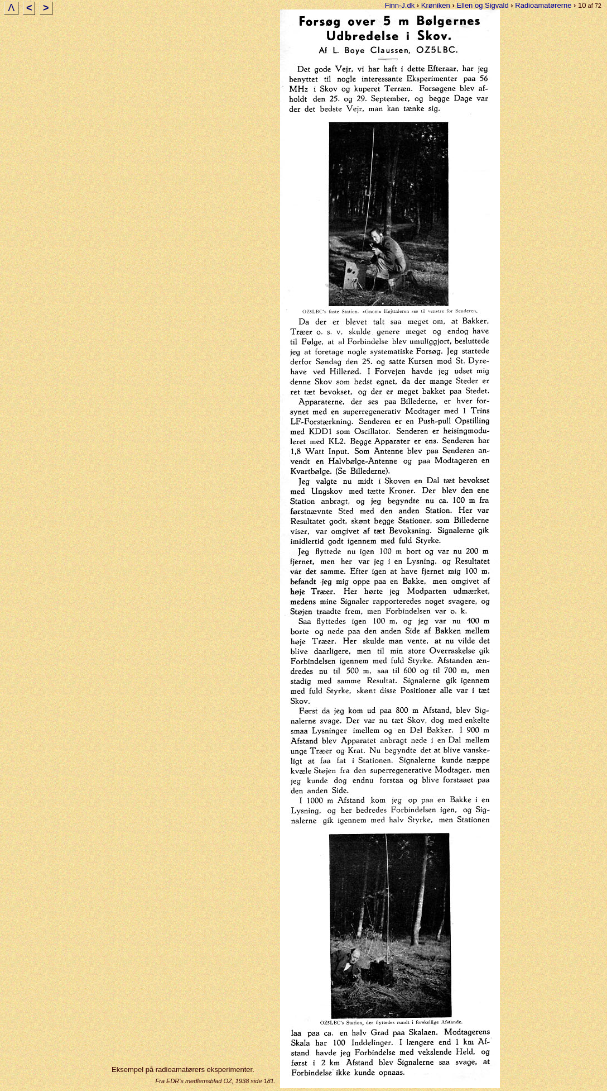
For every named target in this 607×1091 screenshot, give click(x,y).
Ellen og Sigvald (482, 5)
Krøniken (435, 5)
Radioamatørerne (543, 5)
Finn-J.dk (400, 5)
